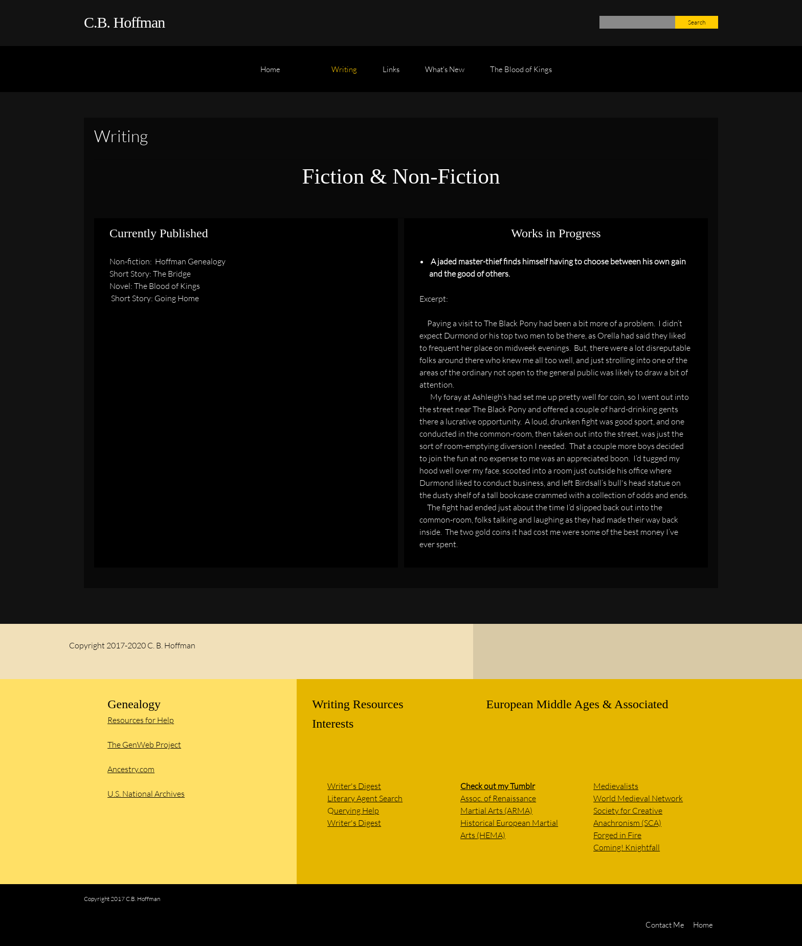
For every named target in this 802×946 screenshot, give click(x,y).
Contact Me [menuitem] (664, 924)
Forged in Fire (617, 835)
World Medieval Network (638, 798)
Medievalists (615, 786)
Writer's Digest (354, 786)
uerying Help (356, 810)
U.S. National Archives (146, 793)
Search (696, 22)
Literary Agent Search (365, 798)
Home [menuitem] (703, 924)
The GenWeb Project (144, 744)
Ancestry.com (130, 769)
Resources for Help (140, 720)
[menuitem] (270, 74)
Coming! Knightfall (626, 847)
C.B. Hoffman (124, 22)
